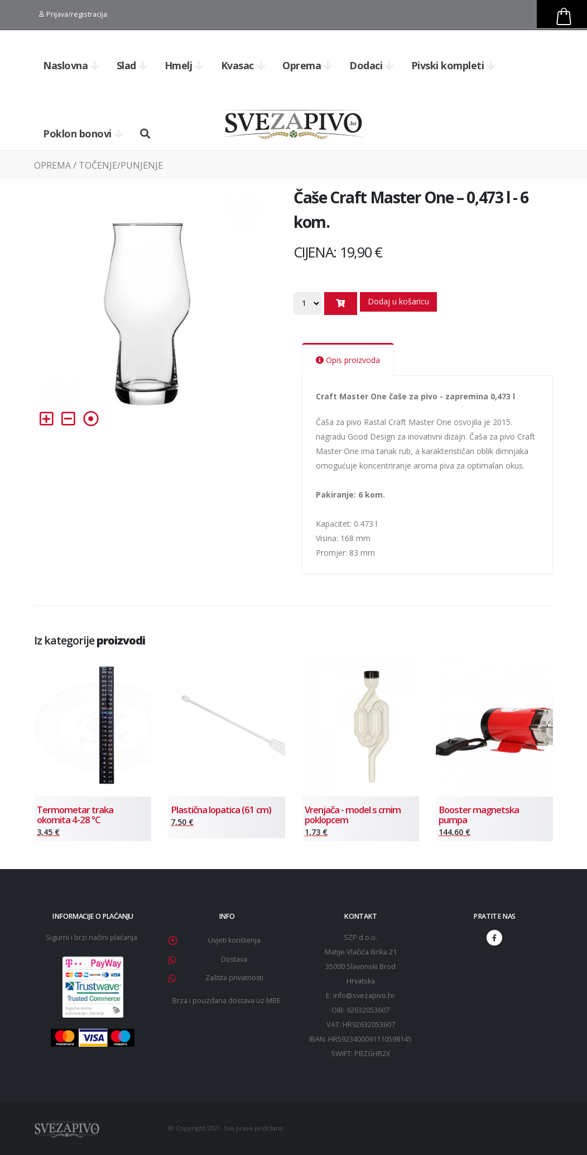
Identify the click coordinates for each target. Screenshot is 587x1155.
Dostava (234, 959)
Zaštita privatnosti (234, 977)
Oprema (307, 65)
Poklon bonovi (83, 133)
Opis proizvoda (348, 360)
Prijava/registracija (73, 14)
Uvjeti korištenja (234, 940)
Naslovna (71, 65)
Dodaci (371, 65)
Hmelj (184, 65)
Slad (132, 65)
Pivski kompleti (453, 65)
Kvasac (243, 65)
